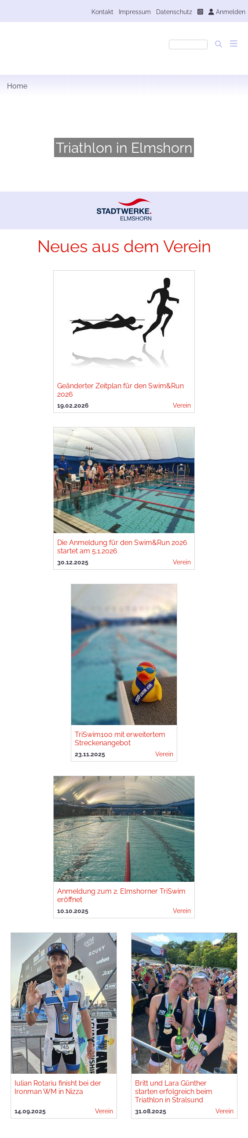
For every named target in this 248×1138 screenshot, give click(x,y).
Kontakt (102, 11)
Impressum (135, 11)
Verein (182, 405)
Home (17, 86)
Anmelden (226, 11)
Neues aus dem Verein (124, 246)
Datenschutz (174, 11)
